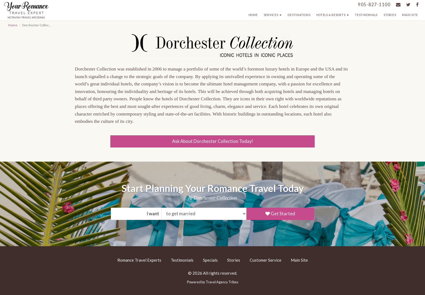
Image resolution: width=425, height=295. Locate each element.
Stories (390, 15)
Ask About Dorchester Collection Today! (212, 141)
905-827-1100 (374, 4)
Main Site (410, 15)
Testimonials (366, 15)
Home (253, 15)
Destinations (299, 15)
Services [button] (273, 15)
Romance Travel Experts (139, 260)
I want (153, 213)
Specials (210, 260)
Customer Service (265, 260)
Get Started (280, 213)
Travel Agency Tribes (222, 282)
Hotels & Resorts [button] (332, 15)
